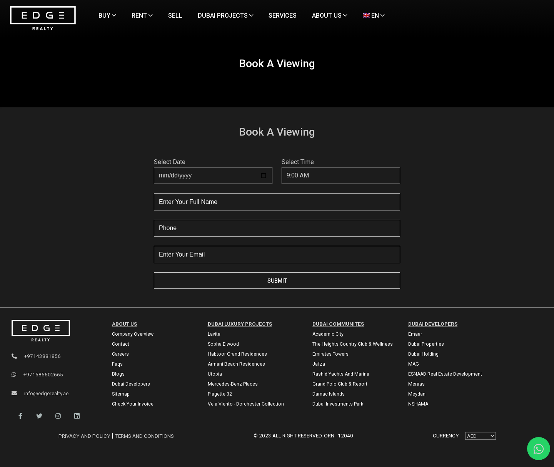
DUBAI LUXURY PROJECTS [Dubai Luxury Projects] (240, 324)
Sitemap (121, 394)
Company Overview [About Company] (133, 334)
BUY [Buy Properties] (107, 15)
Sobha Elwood (223, 344)
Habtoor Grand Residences (237, 354)
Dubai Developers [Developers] (131, 384)
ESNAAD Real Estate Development (445, 374)
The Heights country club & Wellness (352, 344)
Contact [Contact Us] (120, 344)
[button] (20, 416)
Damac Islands (328, 394)
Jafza (318, 364)
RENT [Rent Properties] (142, 15)
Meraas (416, 384)
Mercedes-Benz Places (233, 384)
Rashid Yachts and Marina (340, 374)
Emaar (415, 334)
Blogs (118, 374)
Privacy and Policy (85, 436)
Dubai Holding (423, 354)
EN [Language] (374, 15)
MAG (413, 364)
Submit (277, 281)
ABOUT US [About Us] (329, 15)
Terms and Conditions (144, 436)
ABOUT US (124, 324)
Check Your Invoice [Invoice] (133, 404)
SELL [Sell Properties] (175, 15)
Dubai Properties (426, 344)
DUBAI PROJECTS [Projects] (226, 15)
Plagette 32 (220, 394)
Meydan (417, 394)
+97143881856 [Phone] (36, 356)
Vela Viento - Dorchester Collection (246, 404)
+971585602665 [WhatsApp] (37, 374)
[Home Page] (43, 18)
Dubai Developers (432, 324)
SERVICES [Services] (283, 15)
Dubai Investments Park (337, 404)
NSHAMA (418, 404)
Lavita (214, 334)
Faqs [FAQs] (117, 364)
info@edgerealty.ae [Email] (40, 393)
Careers (120, 354)
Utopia (215, 374)
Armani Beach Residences (236, 364)
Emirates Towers (330, 354)
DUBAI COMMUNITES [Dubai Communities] (338, 324)
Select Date (169, 162)
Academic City (328, 334)
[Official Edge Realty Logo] (53, 331)
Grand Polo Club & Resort (339, 384)
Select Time (298, 162)
